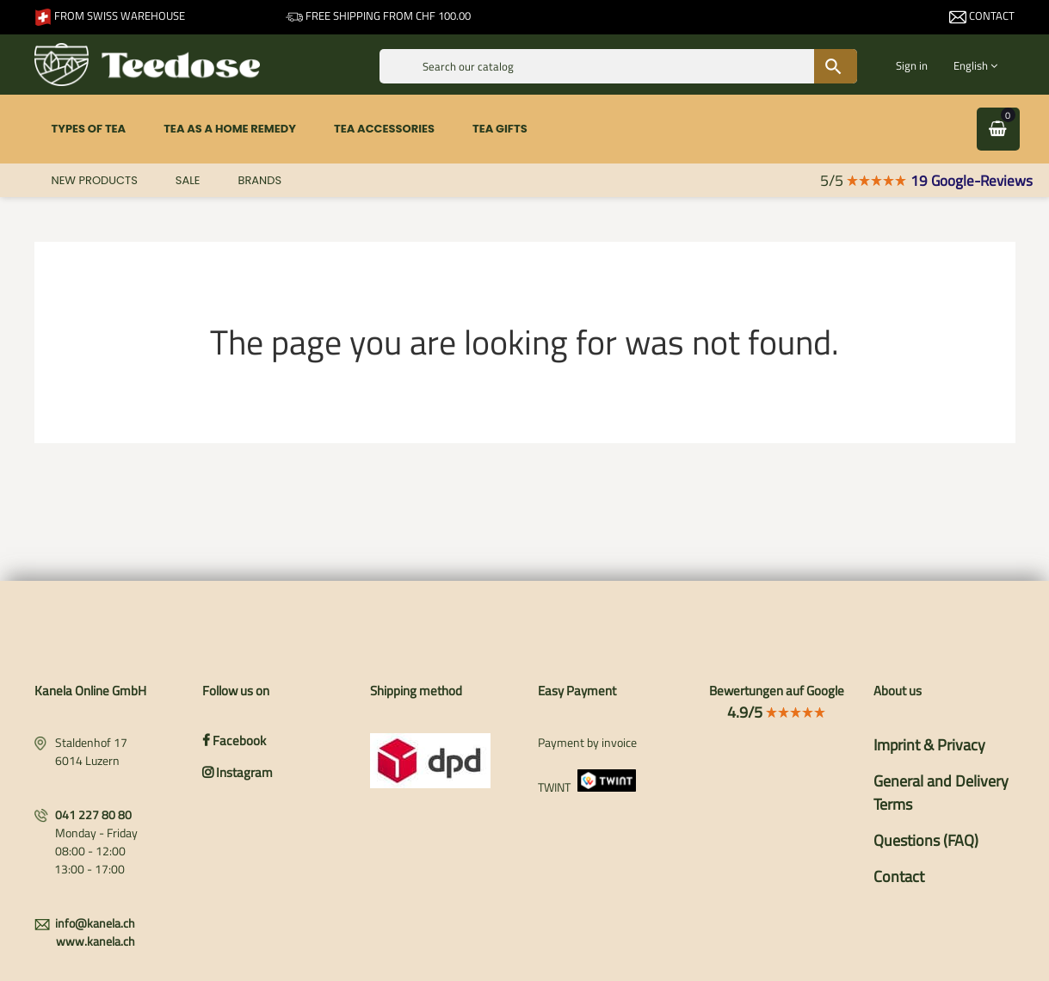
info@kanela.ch (95, 923)
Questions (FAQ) (925, 840)
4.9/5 (776, 712)
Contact (982, 15)
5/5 (863, 180)
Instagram (237, 772)
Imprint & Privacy (929, 744)
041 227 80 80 (93, 814)
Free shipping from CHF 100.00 (378, 15)
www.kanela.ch (95, 941)
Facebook (234, 740)
